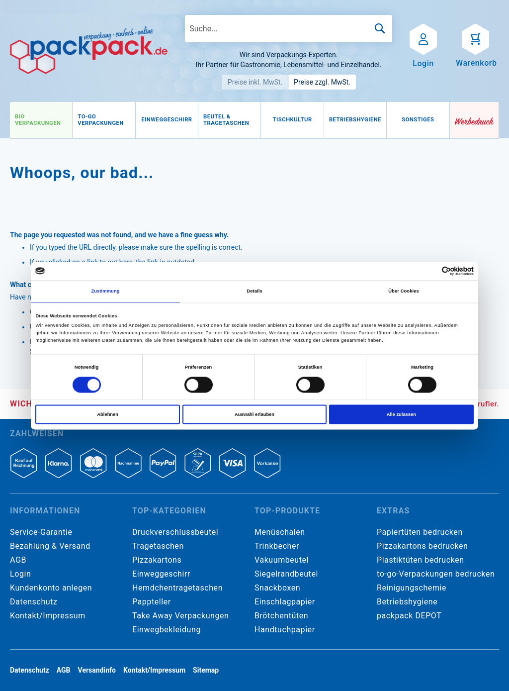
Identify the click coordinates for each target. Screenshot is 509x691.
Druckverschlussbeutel (175, 532)
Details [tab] (254, 291)
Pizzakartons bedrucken (422, 546)
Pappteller (151, 601)
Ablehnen (107, 414)
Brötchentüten (281, 615)
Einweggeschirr (161, 574)
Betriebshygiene (407, 601)
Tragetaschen (158, 546)
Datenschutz (33, 601)
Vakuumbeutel (281, 560)
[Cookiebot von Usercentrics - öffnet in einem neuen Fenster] (430, 271)
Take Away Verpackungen (180, 615)
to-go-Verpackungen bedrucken (436, 574)
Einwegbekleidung (166, 629)
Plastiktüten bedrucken (420, 560)
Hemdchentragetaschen (177, 587)
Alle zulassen (401, 414)
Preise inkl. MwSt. (255, 82)
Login (20, 574)
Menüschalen (279, 532)
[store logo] (89, 50)
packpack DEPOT (409, 615)
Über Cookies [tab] (403, 291)
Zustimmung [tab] (105, 291)
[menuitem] (41, 120)
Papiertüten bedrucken (420, 532)
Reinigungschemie (411, 587)
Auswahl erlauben (254, 414)
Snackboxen (277, 587)
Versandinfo (97, 670)
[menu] (230, 120)
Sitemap (206, 670)
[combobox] (288, 28)
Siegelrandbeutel (286, 574)
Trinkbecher (276, 546)
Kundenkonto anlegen (51, 587)
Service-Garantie (41, 532)
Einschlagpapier (284, 601)
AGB (18, 560)
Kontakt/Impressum (47, 615)
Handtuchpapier (284, 629)
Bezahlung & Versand (50, 546)
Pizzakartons (156, 560)
